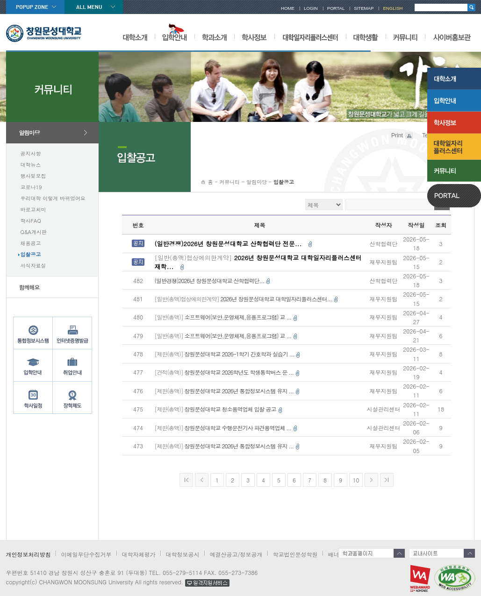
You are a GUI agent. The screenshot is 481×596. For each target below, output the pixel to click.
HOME (287, 8)
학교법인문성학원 (295, 554)
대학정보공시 (183, 554)
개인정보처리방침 (28, 554)
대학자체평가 (139, 554)
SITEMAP (363, 8)
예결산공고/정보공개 (236, 554)
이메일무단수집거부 (86, 554)
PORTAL (336, 8)
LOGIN (311, 8)
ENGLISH (392, 8)
